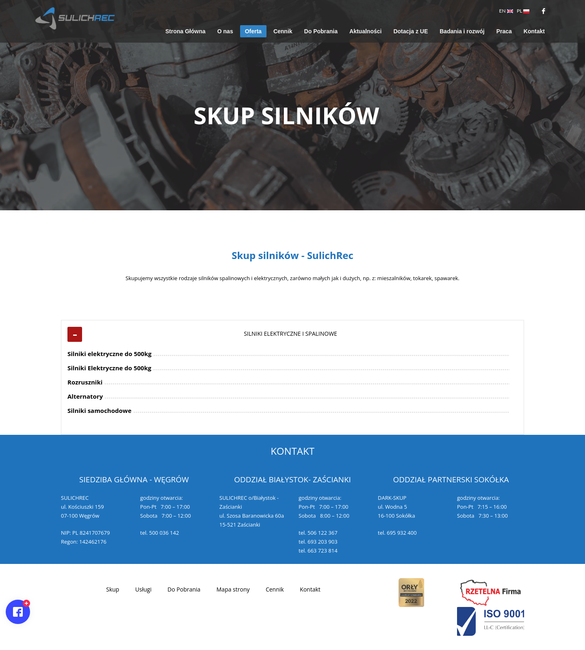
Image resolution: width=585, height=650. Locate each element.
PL (523, 11)
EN (506, 11)
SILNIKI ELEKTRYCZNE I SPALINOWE (290, 333)
